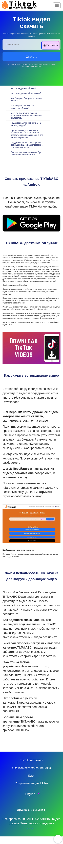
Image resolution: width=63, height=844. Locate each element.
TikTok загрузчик (31, 760)
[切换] (8, 88)
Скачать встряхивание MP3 (31, 768)
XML (27, 828)
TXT (35, 828)
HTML (31, 828)
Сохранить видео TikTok (31, 783)
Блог (31, 775)
